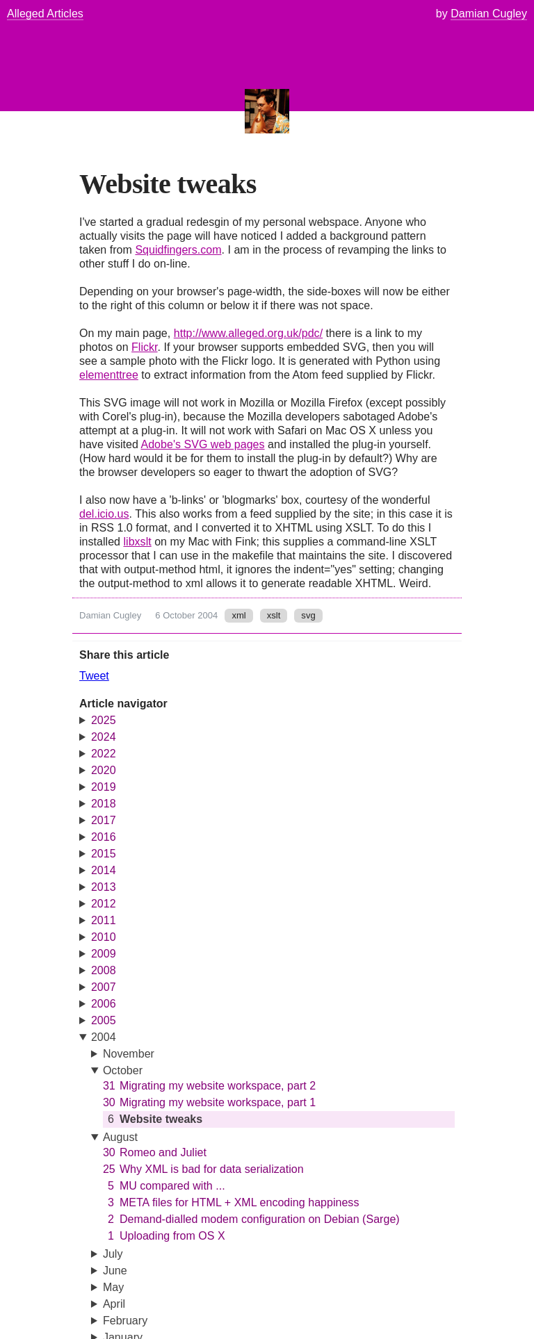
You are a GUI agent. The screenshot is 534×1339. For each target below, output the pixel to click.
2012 (103, 904)
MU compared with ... (164, 1186)
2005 (103, 1020)
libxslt (137, 542)
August (120, 1137)
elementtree (108, 375)
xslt (274, 615)
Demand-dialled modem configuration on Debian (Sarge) (251, 1219)
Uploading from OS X (164, 1236)
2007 (103, 987)
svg (308, 615)
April (114, 1304)
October (123, 1070)
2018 (103, 804)
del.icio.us (104, 514)
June (115, 1270)
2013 (103, 887)
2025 (103, 720)
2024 (103, 737)
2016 (103, 837)
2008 (103, 970)
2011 (103, 920)
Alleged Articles (45, 13)
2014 (103, 870)
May (113, 1287)
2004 (103, 1037)
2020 (103, 770)
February (125, 1320)
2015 (103, 854)
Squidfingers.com (178, 250)
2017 (103, 820)
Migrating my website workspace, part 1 (209, 1103)
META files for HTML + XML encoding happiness (231, 1203)
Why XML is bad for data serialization (203, 1169)
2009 (103, 954)
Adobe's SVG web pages (202, 444)
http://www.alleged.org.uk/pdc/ (248, 333)
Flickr (144, 347)
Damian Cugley (110, 615)
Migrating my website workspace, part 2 (209, 1086)
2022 (103, 753)
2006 (103, 1004)
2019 (103, 787)
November (128, 1054)
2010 (103, 937)
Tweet (94, 676)
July (113, 1254)
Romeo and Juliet (155, 1153)
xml (238, 615)
